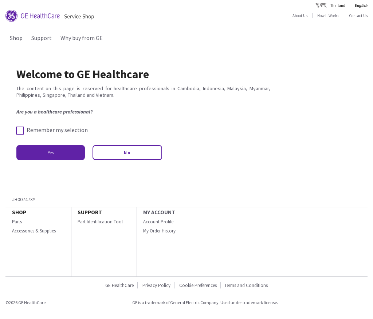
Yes (51, 152)
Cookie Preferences (198, 285)
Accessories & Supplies (34, 231)
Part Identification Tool (100, 222)
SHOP (19, 212)
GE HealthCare (119, 285)
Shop (16, 37)
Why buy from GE (81, 37)
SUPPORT (90, 212)
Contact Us (358, 15)
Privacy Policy (156, 285)
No (127, 152)
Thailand (337, 5)
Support (41, 37)
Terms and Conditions (246, 285)
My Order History (159, 231)
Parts (17, 222)
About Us (299, 15)
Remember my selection (52, 130)
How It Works (328, 15)
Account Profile (158, 222)
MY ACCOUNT (159, 212)
